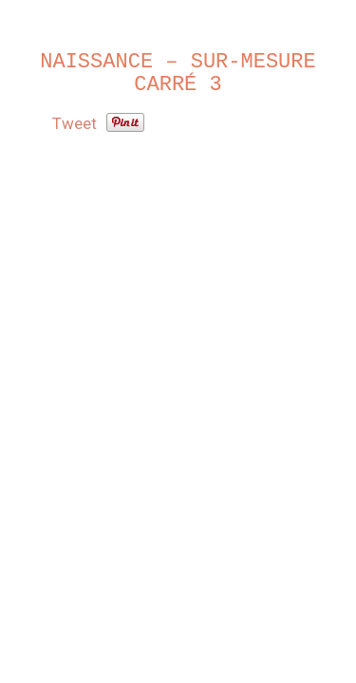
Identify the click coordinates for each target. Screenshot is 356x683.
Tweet (74, 123)
